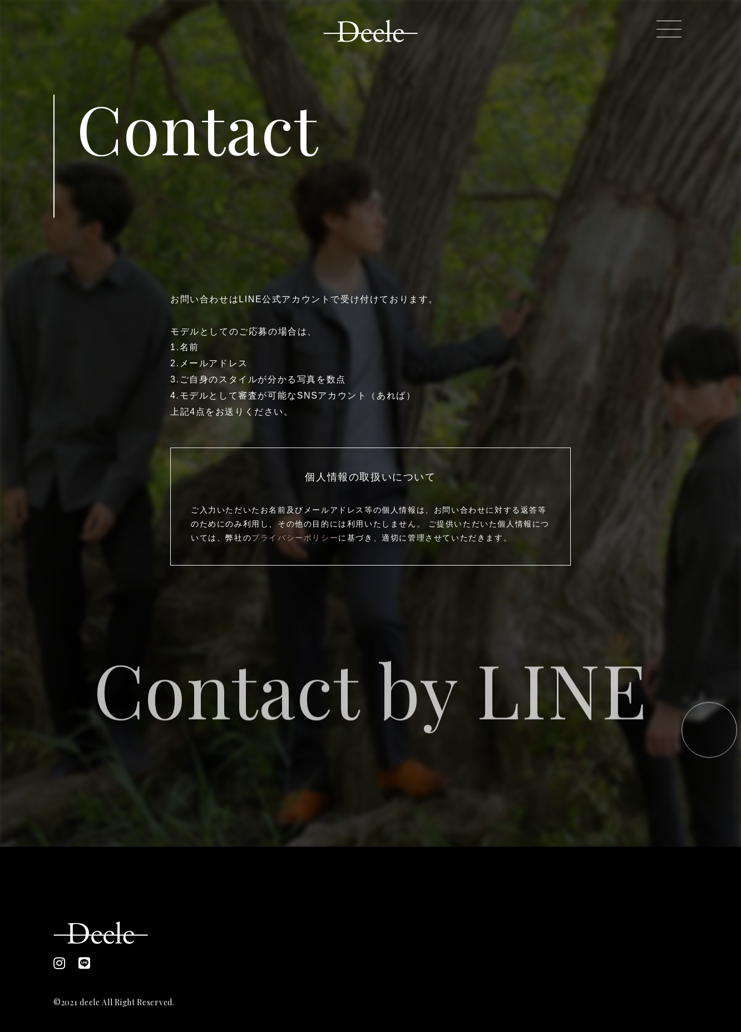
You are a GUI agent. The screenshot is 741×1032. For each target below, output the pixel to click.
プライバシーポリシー (294, 537)
